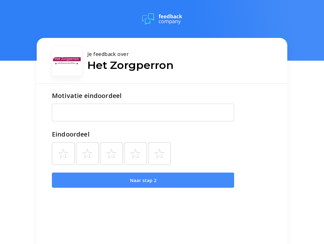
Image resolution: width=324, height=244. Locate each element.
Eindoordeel (71, 134)
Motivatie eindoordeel (87, 95)
